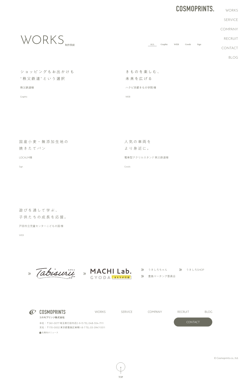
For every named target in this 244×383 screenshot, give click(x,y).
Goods (178, 44)
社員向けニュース (48, 340)
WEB (159, 44)
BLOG (208, 319)
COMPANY (231, 29)
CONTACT (235, 48)
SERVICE (232, 20)
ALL (121, 44)
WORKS (232, 10)
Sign (196, 44)
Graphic (140, 44)
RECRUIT (234, 39)
